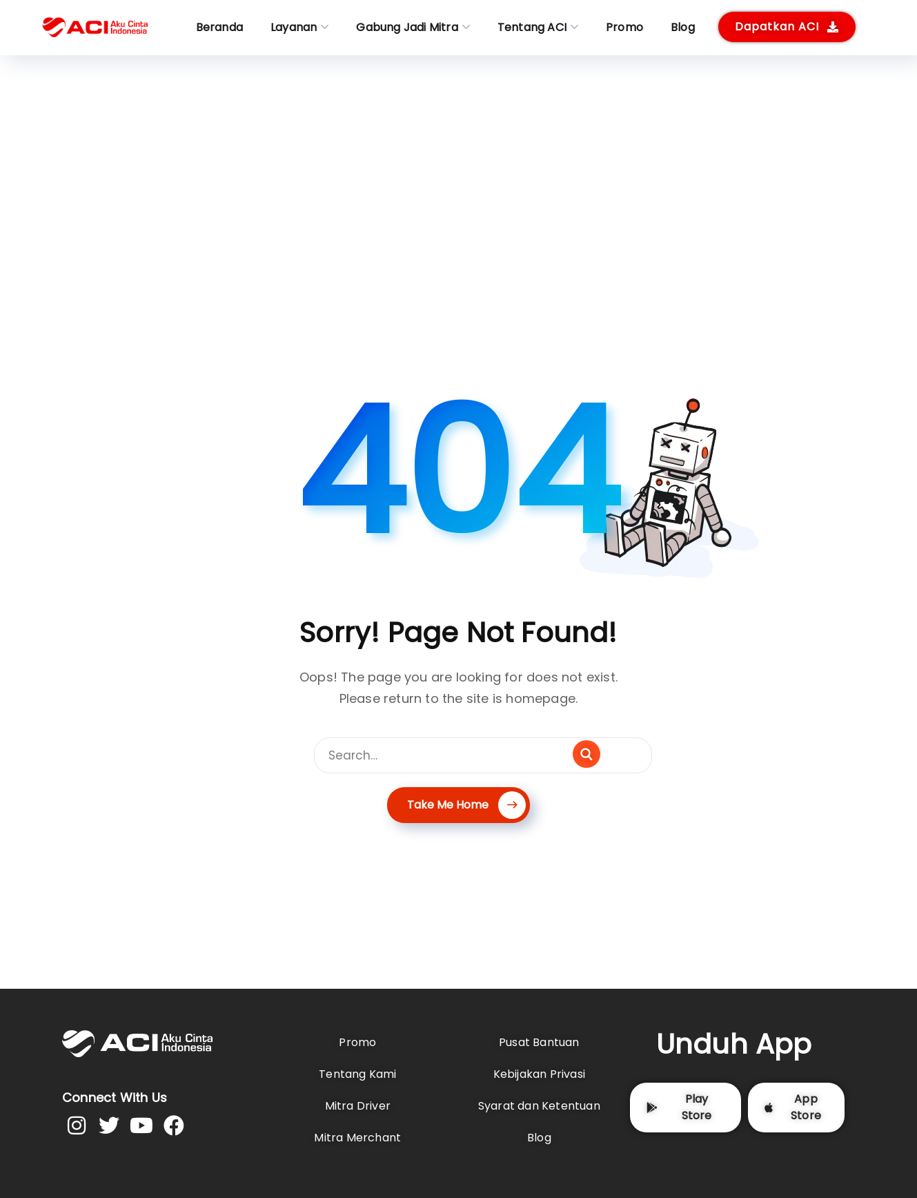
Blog (683, 27)
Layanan (293, 27)
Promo (624, 27)
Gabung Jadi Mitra (406, 27)
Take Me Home (466, 804)
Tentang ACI (531, 27)
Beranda (219, 27)
